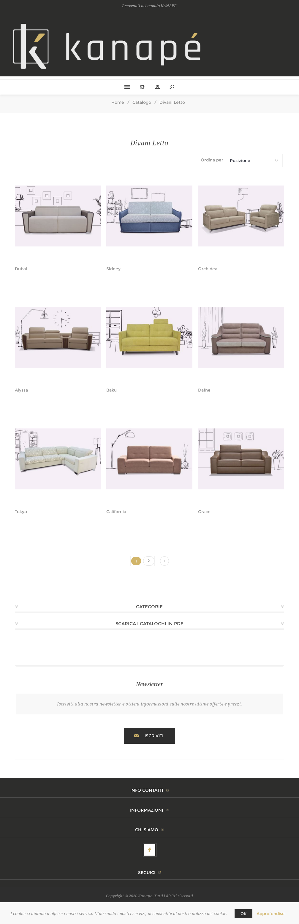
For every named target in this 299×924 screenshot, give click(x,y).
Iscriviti (154, 735)
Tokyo (21, 512)
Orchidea (207, 269)
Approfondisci (271, 913)
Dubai (21, 269)
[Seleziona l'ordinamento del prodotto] (254, 160)
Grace (204, 512)
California (116, 512)
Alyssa (21, 390)
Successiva (164, 561)
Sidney (113, 269)
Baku (111, 390)
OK (243, 913)
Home (117, 102)
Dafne (204, 390)
